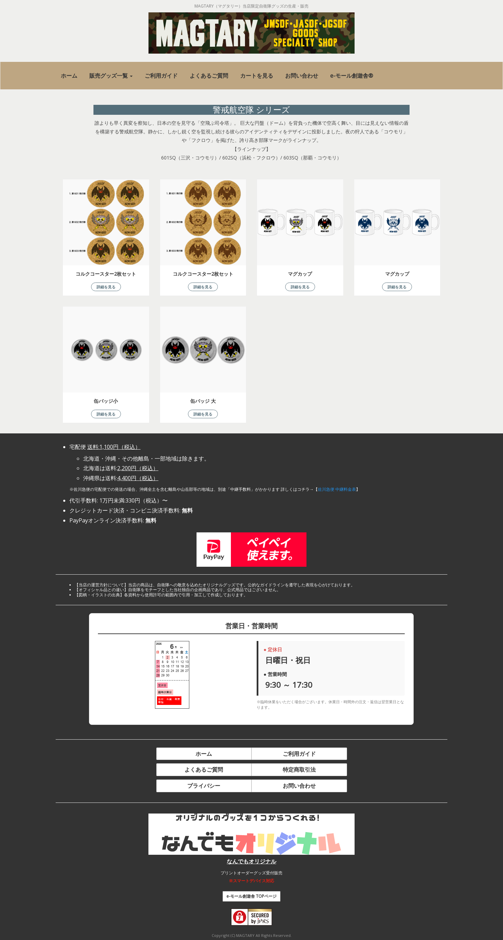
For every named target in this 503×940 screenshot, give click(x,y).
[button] (111, 75)
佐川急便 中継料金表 (337, 489)
